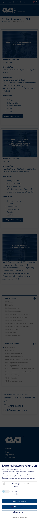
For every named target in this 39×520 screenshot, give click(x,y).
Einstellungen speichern (19, 501)
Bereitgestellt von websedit (19, 517)
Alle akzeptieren (19, 507)
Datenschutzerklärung (9, 478)
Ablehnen (19, 512)
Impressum (30, 478)
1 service (15, 487)
